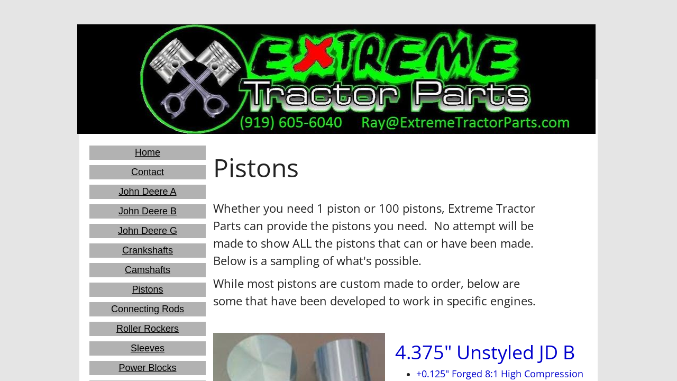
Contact (147, 172)
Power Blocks (147, 367)
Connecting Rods (147, 309)
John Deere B (147, 211)
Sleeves (147, 348)
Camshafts (147, 270)
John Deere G (147, 230)
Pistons (147, 289)
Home (147, 152)
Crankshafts (147, 250)
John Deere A (147, 191)
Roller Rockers (147, 328)
